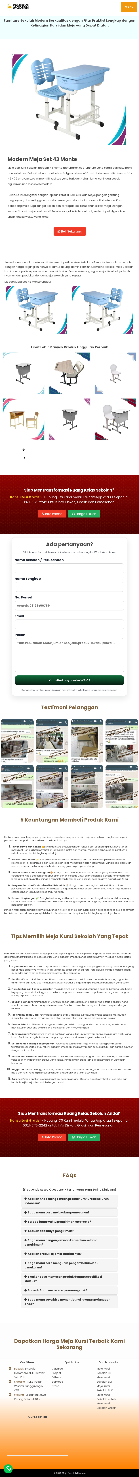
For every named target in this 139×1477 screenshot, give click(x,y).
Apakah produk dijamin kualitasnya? (53, 1254)
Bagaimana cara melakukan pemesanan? (57, 1213)
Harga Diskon (84, 514)
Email (69, 621)
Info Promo (52, 514)
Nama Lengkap (69, 584)
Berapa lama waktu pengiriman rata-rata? (57, 1222)
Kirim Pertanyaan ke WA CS (69, 681)
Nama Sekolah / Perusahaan (69, 565)
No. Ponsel (69, 603)
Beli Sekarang (70, 231)
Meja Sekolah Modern (74, 1472)
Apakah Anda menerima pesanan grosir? (56, 1290)
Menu (129, 7)
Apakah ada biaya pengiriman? (49, 1231)
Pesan (69, 653)
